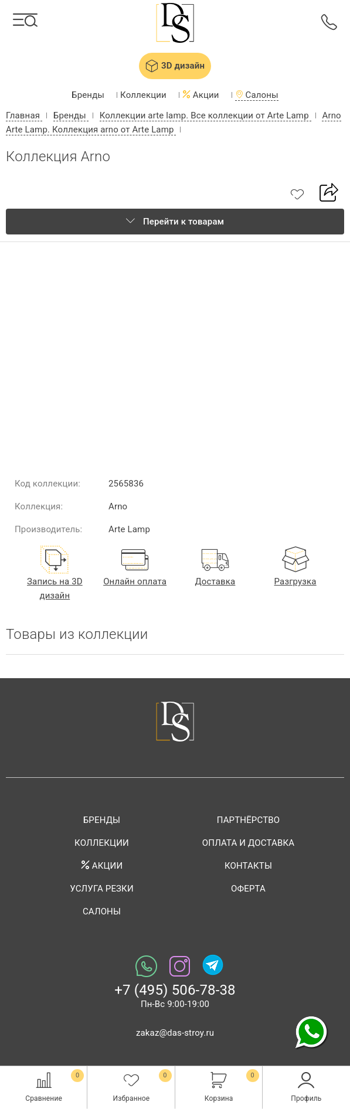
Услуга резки (102, 888)
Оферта (248, 888)
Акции (200, 95)
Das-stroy (175, 24)
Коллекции (143, 95)
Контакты (248, 865)
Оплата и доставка (248, 843)
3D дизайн (175, 65)
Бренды (88, 95)
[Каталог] (25, 20)
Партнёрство (248, 820)
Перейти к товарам (175, 221)
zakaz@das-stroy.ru (175, 1033)
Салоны (256, 95)
